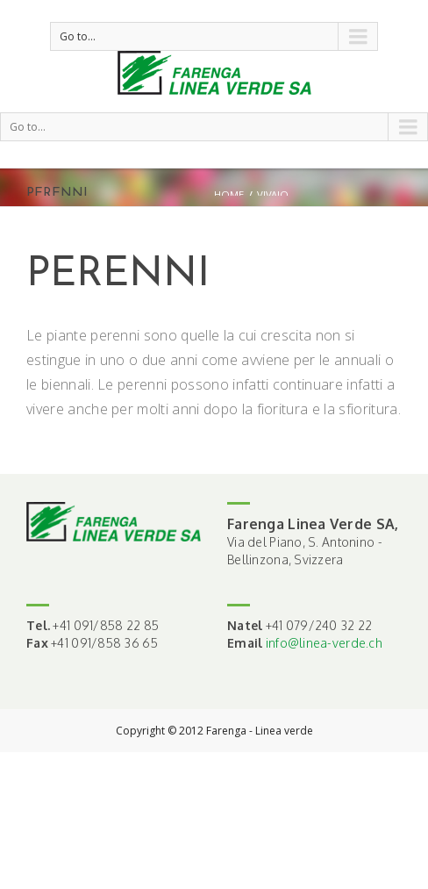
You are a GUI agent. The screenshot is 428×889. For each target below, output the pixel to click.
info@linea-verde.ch (324, 642)
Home (229, 195)
